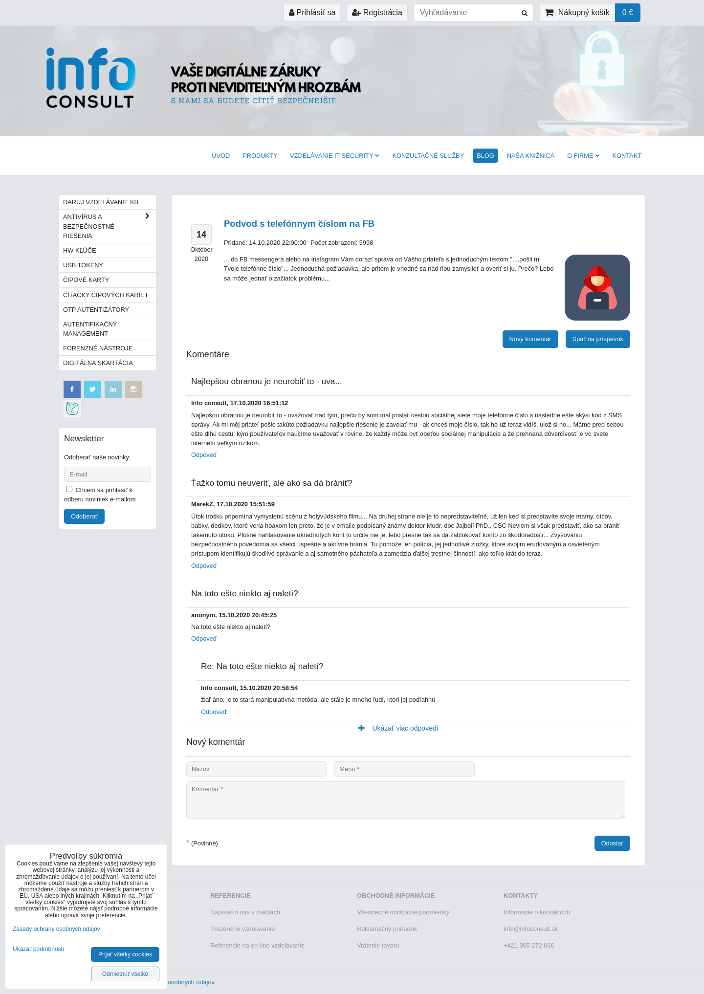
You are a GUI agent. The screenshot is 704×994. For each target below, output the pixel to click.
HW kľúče (79, 250)
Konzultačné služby (428, 155)
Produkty (259, 155)
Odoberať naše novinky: (97, 457)
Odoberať (84, 516)
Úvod (221, 155)
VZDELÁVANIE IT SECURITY (334, 155)
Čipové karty (86, 279)
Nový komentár (530, 339)
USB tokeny (83, 265)
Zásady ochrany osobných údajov (168, 982)
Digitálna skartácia (98, 363)
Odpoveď (204, 454)
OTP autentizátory (96, 309)
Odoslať (612, 843)
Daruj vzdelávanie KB (100, 202)
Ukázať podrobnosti (38, 949)
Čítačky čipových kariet (105, 295)
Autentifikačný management (90, 329)
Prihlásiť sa (312, 12)
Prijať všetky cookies (125, 954)
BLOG (485, 155)
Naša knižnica (530, 155)
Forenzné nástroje (97, 348)
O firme (583, 155)
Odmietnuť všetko (125, 974)
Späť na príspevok (597, 339)
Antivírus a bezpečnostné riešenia (109, 226)
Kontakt (627, 155)
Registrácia (377, 12)
